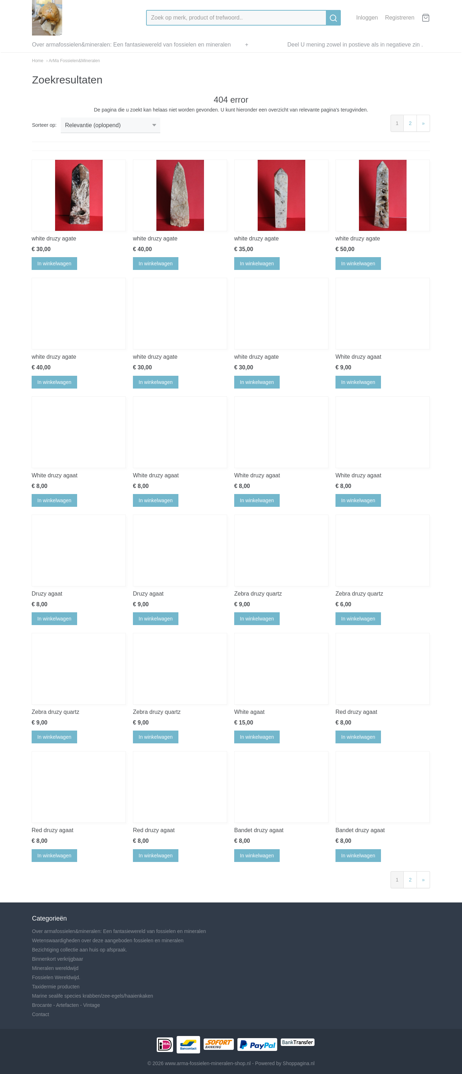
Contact (40, 1014)
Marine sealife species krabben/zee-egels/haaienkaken (92, 996)
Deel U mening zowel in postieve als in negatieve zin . (355, 45)
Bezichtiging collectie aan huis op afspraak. (79, 950)
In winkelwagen (54, 263)
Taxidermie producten (56, 986)
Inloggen (367, 18)
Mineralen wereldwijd (55, 968)
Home (37, 60)
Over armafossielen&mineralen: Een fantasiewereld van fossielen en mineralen (131, 45)
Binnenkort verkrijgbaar (57, 959)
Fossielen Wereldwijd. (56, 977)
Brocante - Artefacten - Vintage (66, 1005)
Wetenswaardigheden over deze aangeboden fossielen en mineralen (107, 940)
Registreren (399, 18)
